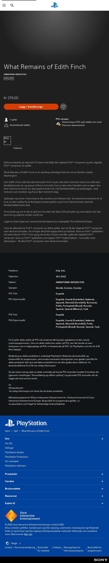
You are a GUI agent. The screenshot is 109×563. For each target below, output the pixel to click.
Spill (16, 430)
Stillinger (9, 447)
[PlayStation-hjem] (54, 5)
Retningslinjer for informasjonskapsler (74, 549)
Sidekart (57, 547)
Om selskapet (12, 461)
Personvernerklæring (25, 547)
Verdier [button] (54, 481)
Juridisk (8, 547)
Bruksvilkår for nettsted (43, 549)
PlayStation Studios (14, 452)
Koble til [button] (54, 503)
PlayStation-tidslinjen (15, 465)
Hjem (7, 430)
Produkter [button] (54, 474)
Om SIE (8, 443)
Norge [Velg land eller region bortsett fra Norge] (13, 543)
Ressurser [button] (54, 496)
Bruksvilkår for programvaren (95, 549)
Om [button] (54, 439)
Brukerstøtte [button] (54, 488)
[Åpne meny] (4, 5)
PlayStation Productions (16, 456)
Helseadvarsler (16, 388)
